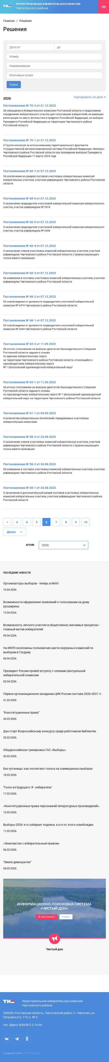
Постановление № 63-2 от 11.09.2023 (29, 344)
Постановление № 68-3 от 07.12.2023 (29, 273)
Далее (11, 532)
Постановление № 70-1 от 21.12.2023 (29, 140)
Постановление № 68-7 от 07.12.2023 (29, 171)
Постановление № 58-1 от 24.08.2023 (29, 487)
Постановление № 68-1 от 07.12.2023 (29, 320)
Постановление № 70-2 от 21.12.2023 (29, 105)
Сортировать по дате (90, 97)
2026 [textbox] (45, 545)
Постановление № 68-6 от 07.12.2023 (29, 198)
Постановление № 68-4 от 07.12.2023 (29, 245)
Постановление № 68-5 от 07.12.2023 (29, 222)
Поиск (13, 84)
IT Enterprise (33, 1053)
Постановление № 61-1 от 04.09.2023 (29, 413)
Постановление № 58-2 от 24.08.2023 (29, 464)
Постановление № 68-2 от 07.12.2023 (29, 296)
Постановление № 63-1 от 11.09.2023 (29, 382)
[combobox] (63, 545)
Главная (9, 21)
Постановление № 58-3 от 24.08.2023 (29, 436)
